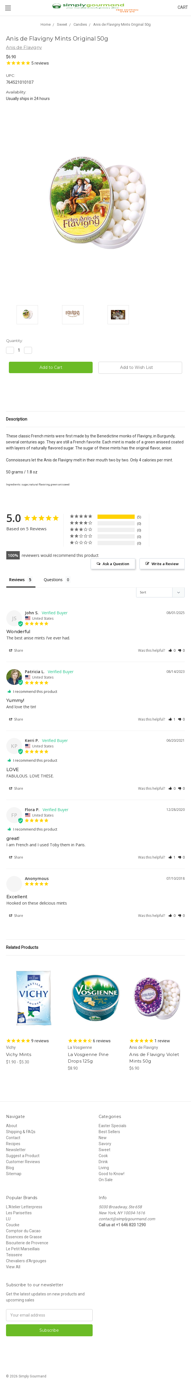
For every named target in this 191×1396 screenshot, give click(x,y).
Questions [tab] (53, 579)
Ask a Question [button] (116, 563)
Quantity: (14, 340)
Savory (105, 1143)
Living (104, 1167)
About (11, 1125)
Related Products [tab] (22, 947)
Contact (13, 1137)
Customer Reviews (23, 1161)
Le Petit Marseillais (23, 1249)
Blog (10, 1167)
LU (8, 1219)
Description (16, 419)
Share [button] (16, 650)
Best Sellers (109, 1131)
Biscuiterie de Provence (27, 1243)
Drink (103, 1161)
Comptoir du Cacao (23, 1231)
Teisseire (14, 1255)
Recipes (13, 1143)
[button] (172, 650)
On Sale (106, 1179)
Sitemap (13, 1173)
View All (13, 1267)
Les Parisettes (19, 1213)
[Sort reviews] (160, 592)
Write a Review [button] (165, 563)
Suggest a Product (22, 1155)
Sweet (104, 1149)
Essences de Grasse (24, 1237)
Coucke (12, 1225)
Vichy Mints (18, 1054)
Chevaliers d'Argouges (26, 1261)
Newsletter (16, 1149)
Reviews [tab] (17, 579)
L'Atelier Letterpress (24, 1207)
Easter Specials (112, 1125)
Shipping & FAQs (20, 1131)
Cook (103, 1155)
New (103, 1137)
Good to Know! (111, 1173)
